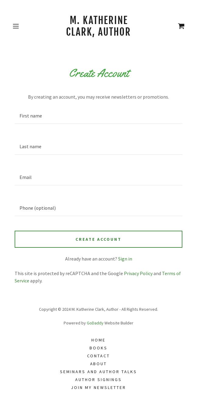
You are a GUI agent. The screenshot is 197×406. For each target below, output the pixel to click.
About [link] (98, 363)
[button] (23, 26)
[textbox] (98, 116)
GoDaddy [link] (95, 323)
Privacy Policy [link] (138, 273)
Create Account (98, 239)
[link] (98, 26)
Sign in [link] (125, 259)
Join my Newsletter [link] (98, 387)
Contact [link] (98, 356)
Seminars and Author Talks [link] (98, 371)
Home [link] (98, 340)
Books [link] (98, 348)
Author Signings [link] (98, 379)
